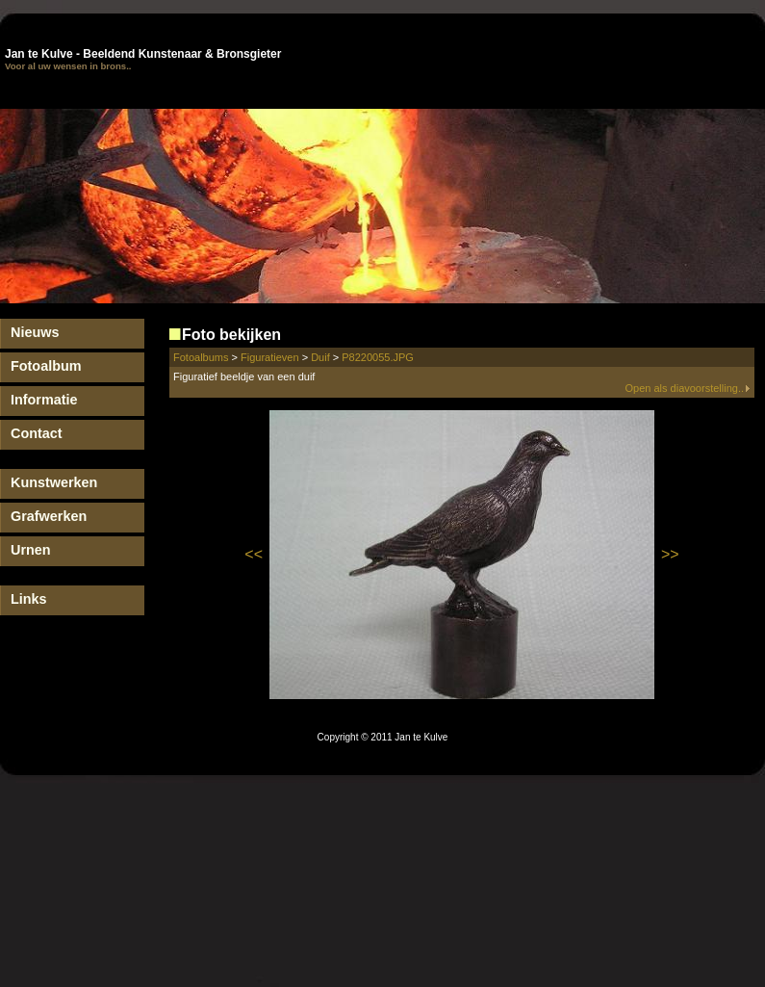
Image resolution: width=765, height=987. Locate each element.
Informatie (44, 399)
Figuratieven (270, 357)
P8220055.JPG (378, 357)
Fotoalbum (46, 366)
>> (670, 554)
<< (253, 554)
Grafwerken (49, 516)
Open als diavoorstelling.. (688, 388)
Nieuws (35, 332)
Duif (320, 357)
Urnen (31, 550)
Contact (37, 433)
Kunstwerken (54, 482)
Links (29, 599)
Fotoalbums (200, 357)
